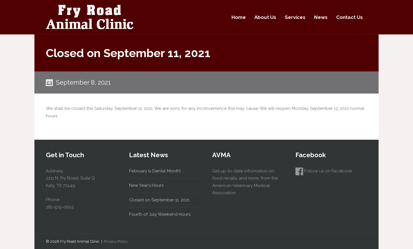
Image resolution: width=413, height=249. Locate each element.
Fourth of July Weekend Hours (159, 214)
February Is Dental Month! (155, 171)
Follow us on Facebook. (324, 171)
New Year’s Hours (146, 185)
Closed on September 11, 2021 (159, 200)
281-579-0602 (60, 207)
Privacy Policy (116, 241)
